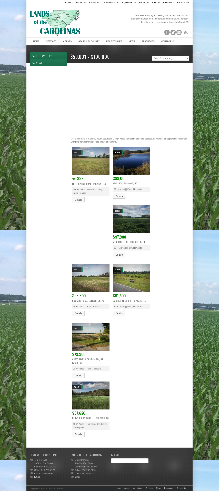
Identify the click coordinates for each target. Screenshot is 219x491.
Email (37, 477)
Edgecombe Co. (129, 2)
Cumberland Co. (111, 2)
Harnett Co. (144, 2)
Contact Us (168, 41)
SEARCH (39, 63)
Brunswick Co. (95, 2)
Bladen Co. (81, 2)
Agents (67, 41)
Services (51, 41)
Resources (148, 41)
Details (78, 199)
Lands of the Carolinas (55, 22)
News (132, 41)
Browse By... (43, 56)
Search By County (88, 41)
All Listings (137, 488)
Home (36, 41)
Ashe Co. (69, 2)
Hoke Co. (156, 2)
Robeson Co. (169, 2)
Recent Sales (183, 2)
